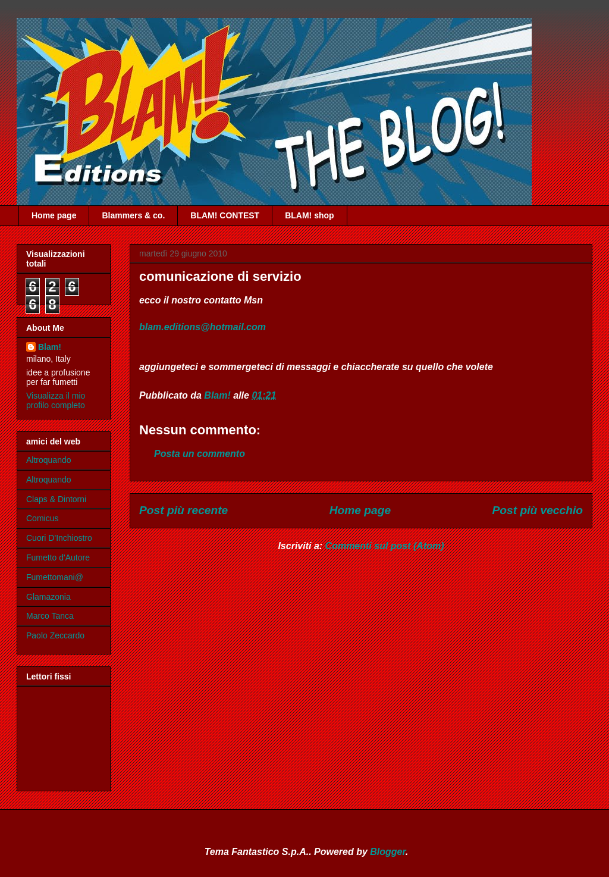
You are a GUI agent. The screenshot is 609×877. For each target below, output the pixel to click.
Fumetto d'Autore (58, 557)
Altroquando (48, 460)
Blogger (388, 852)
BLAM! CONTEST (224, 215)
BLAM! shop (309, 215)
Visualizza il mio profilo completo (55, 400)
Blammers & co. (133, 215)
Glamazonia (48, 597)
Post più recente (183, 510)
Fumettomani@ (54, 577)
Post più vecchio (537, 510)
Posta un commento (199, 454)
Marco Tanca (50, 616)
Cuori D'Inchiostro (59, 538)
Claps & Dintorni (56, 499)
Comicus (42, 518)
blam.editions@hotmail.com (202, 327)
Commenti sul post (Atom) (384, 546)
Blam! (49, 347)
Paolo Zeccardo (55, 635)
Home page (54, 215)
